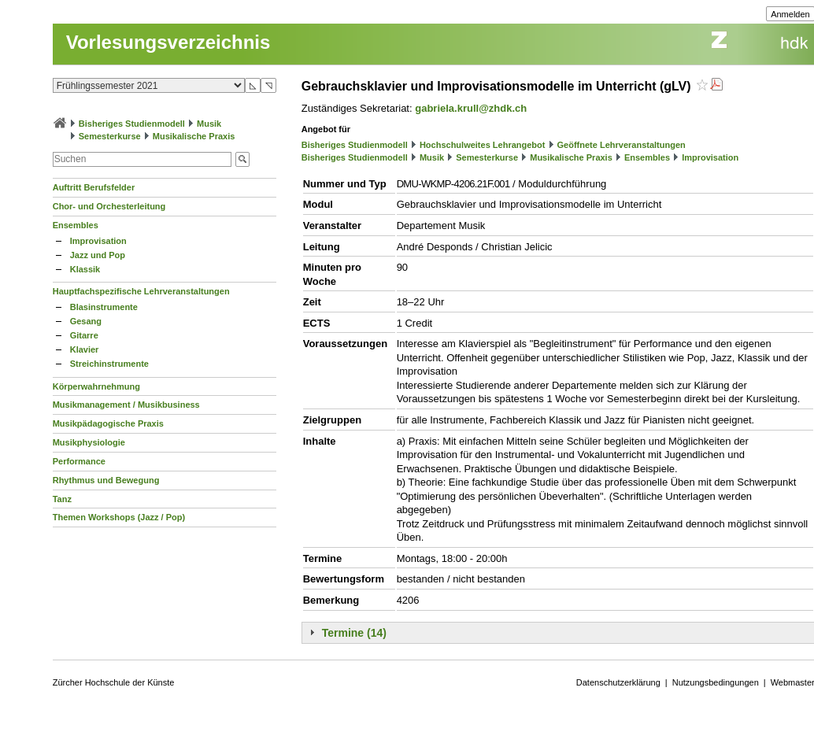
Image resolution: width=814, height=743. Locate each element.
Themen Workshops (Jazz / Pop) (119, 517)
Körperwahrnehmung (96, 386)
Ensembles (75, 225)
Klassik (85, 269)
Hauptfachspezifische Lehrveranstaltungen (141, 291)
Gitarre (84, 335)
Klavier (84, 349)
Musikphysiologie (89, 442)
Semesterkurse (110, 136)
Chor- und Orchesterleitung (109, 206)
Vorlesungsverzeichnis (168, 42)
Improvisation (98, 241)
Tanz (62, 499)
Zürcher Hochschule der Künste (114, 682)
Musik (209, 123)
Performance (79, 461)
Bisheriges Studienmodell (132, 123)
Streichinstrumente (109, 363)
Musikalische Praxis (194, 136)
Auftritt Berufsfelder (94, 187)
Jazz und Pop (97, 255)
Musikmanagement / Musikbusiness (126, 404)
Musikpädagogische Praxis (108, 423)
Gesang (86, 321)
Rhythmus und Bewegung (106, 480)
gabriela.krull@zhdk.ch (471, 108)
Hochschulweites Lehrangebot (483, 145)
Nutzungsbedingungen (715, 682)
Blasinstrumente (104, 307)
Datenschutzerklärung (618, 682)
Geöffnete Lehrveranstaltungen (621, 145)
